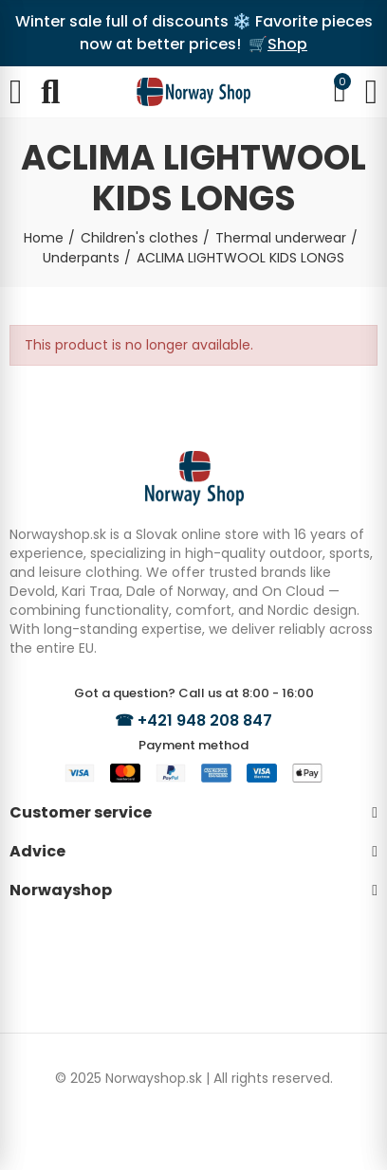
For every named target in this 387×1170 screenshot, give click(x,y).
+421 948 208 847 (205, 720)
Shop (287, 44)
